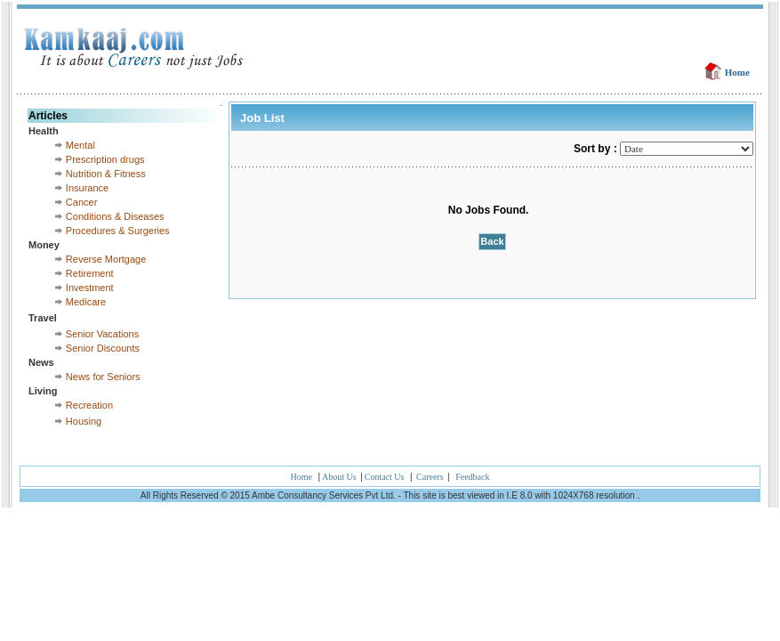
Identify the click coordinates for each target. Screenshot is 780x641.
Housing (83, 421)
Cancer (81, 202)
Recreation (89, 405)
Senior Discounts (103, 348)
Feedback (472, 477)
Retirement (90, 273)
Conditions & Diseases (115, 216)
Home (737, 72)
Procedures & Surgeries (118, 230)
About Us (340, 477)
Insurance (87, 188)
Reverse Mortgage (106, 259)
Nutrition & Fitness (106, 173)
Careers (430, 477)
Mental (80, 145)
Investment (90, 287)
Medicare (86, 301)
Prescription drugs (105, 159)
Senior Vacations (102, 334)
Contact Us (385, 477)
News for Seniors (103, 376)
